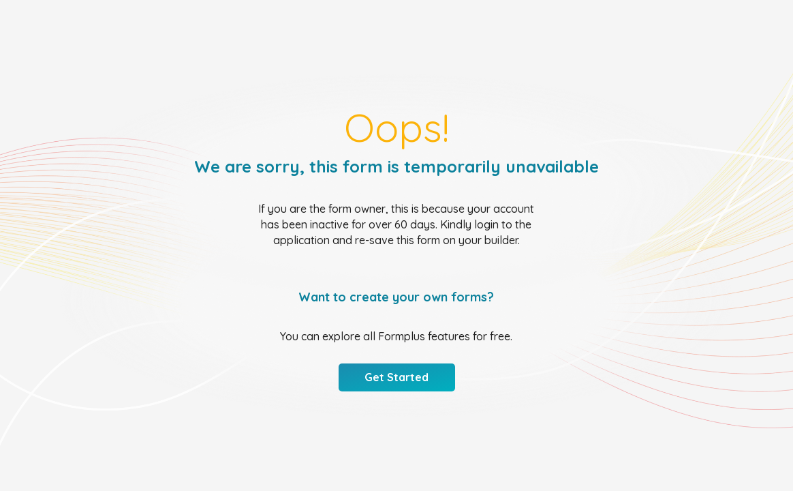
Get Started (396, 377)
